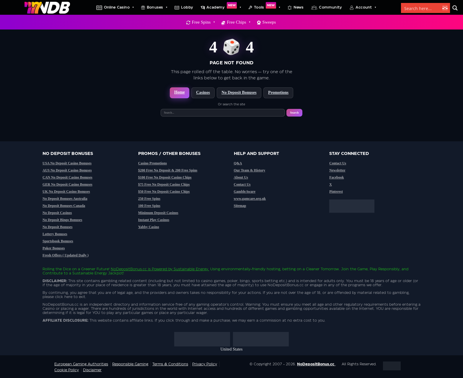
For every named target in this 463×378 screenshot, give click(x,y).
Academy (223, 7)
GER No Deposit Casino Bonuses (67, 184)
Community (330, 7)
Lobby (187, 7)
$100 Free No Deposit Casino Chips (165, 177)
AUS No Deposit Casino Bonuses (67, 170)
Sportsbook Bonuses (58, 241)
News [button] (299, 7)
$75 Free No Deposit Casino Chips (164, 184)
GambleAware (245, 191)
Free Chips (238, 22)
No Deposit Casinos (57, 213)
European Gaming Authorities (81, 364)
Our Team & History (249, 170)
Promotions (278, 92)
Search (294, 112)
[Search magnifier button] (455, 8)
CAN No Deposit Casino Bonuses (67, 177)
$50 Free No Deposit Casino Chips (164, 191)
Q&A (238, 163)
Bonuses (157, 7)
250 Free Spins (149, 199)
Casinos (203, 92)
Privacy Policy (204, 364)
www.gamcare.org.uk (250, 199)
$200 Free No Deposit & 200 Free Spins (168, 170)
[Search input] (422, 8)
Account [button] (366, 7)
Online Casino (118, 7)
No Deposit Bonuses (238, 92)
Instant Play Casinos (153, 220)
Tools (267, 7)
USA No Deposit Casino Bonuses (67, 163)
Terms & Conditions (170, 364)
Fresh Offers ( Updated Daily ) (66, 255)
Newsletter (337, 170)
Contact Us (242, 184)
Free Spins (203, 22)
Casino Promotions (152, 163)
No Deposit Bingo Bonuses (62, 220)
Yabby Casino (148, 227)
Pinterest (336, 191)
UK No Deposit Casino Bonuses (66, 191)
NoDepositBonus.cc (129, 269)
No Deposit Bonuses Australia (65, 199)
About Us (241, 177)
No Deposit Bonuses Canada (64, 206)
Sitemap (240, 206)
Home (179, 92)
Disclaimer (92, 370)
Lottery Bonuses (55, 234)
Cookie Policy (66, 370)
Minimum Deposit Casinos (158, 213)
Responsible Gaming (130, 364)
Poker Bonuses (54, 248)
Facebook (336, 177)
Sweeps (269, 22)
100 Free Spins (149, 206)
